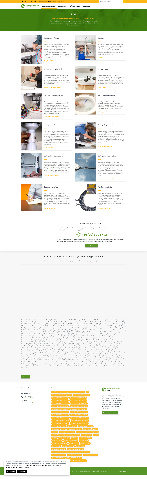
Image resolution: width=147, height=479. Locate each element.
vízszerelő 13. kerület (64, 438)
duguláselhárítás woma (91, 458)
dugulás (60, 393)
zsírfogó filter (81, 435)
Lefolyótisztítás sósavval (51, 176)
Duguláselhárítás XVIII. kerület (60, 423)
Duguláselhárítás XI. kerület (78, 411)
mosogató (75, 438)
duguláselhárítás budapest (77, 393)
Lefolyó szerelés (49, 148)
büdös (67, 435)
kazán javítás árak (71, 440)
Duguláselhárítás (49, 6)
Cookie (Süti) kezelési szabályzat (35, 465)
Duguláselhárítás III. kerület (78, 399)
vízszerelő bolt (68, 449)
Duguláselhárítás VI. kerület (60, 405)
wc (66, 393)
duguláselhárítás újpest (75, 458)
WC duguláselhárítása (105, 112)
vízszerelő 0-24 (92, 449)
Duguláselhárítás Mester (110, 414)
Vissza (25, 378)
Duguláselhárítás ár (50, 61)
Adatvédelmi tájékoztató (13, 467)
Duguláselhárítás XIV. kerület (60, 417)
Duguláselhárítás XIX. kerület (80, 423)
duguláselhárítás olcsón (74, 461)
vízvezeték (81, 440)
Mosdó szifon (102, 87)
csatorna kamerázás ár (58, 396)
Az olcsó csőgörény (104, 208)
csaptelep (83, 438)
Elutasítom (22, 471)
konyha (54, 440)
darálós (61, 440)
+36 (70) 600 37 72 (29, 2)
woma (53, 438)
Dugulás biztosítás (49, 208)
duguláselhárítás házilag (86, 429)
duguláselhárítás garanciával (80, 455)
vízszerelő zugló (56, 449)
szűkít (61, 435)
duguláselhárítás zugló (59, 458)
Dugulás (100, 57)
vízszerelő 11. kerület (58, 443)
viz (88, 393)
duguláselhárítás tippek (59, 452)
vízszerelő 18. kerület (75, 432)
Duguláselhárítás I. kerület (81, 396)
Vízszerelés (63, 6)
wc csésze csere (72, 429)
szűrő (73, 435)
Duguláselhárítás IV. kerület (60, 402)
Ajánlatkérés (76, 6)
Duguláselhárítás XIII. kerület (79, 414)
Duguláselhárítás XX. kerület (60, 426)
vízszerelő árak (56, 446)
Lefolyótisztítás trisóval (105, 179)
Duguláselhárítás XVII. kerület (79, 420)
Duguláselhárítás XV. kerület (79, 417)
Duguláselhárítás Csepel (59, 429)
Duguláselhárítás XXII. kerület (79, 426)
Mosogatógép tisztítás (105, 146)
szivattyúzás (87, 432)
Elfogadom (11, 471)
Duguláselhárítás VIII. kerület (60, 408)
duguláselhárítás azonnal (59, 432)
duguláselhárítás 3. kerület (78, 464)
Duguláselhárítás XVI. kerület (60, 420)
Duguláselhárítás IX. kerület (79, 408)
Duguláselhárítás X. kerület (60, 411)
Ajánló (54, 393)
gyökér (69, 396)
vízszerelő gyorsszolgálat (70, 446)
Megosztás (122, 475)
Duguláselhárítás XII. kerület (60, 414)
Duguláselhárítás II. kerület (60, 399)
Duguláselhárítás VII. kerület (79, 405)
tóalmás (90, 435)
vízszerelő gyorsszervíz (84, 443)
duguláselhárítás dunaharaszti (61, 455)
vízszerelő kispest (71, 443)
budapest (95, 438)
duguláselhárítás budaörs (75, 452)
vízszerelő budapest (80, 449)
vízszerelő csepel (85, 446)
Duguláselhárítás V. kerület (78, 402)
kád (89, 438)
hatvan (95, 432)
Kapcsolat (88, 6)
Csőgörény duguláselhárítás (52, 87)
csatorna (54, 435)
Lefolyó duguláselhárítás (51, 116)
